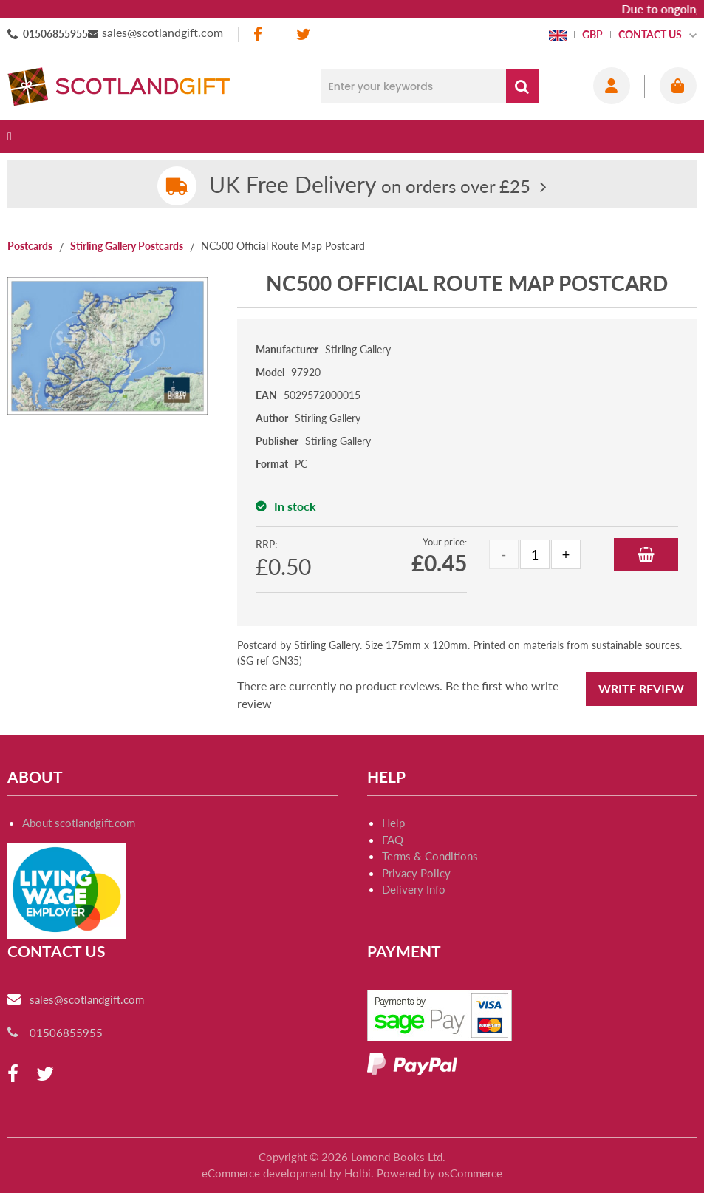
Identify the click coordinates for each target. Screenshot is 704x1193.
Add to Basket (646, 554)
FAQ (392, 839)
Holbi (357, 1173)
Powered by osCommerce (439, 1173)
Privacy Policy (416, 873)
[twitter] (303, 34)
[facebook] (259, 34)
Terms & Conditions (430, 856)
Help (393, 822)
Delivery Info (413, 889)
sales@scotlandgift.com (162, 32)
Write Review (641, 689)
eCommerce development (264, 1173)
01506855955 (55, 33)
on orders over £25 (369, 186)
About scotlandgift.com (78, 822)
